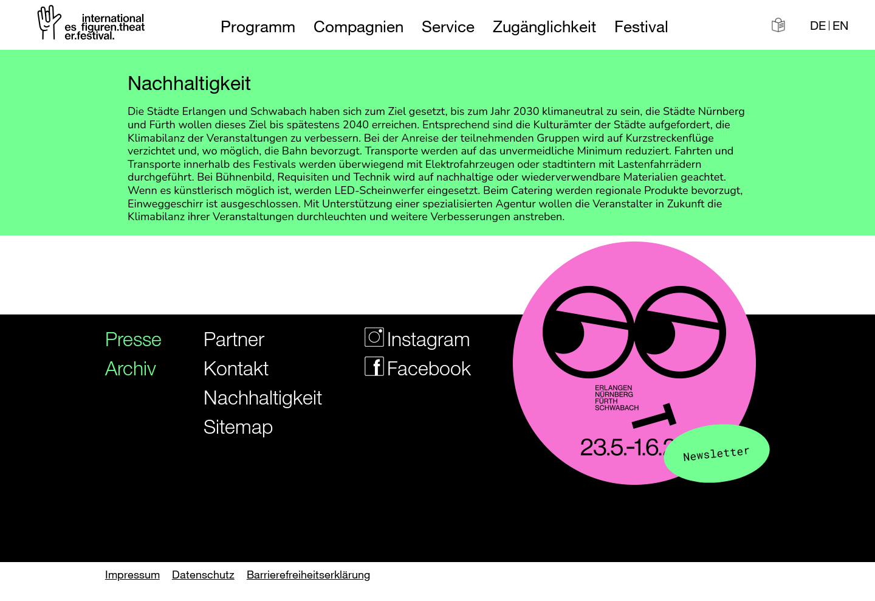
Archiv (129, 368)
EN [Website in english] (840, 25)
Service (448, 26)
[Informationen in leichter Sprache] (778, 25)
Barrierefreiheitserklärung (308, 574)
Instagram (410, 338)
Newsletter (717, 453)
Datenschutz (203, 574)
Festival (641, 26)
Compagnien (358, 26)
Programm (258, 26)
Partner (234, 338)
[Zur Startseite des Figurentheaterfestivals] (92, 24)
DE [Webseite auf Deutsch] (818, 25)
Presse (129, 338)
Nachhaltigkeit (254, 397)
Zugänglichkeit (544, 26)
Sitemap (238, 426)
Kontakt (236, 368)
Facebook (410, 368)
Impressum (132, 574)
